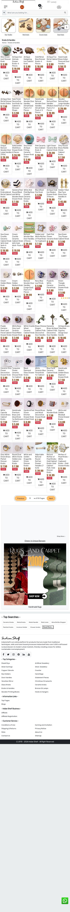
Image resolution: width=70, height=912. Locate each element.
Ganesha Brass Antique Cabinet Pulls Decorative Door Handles (52, 330)
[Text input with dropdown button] (37, 12)
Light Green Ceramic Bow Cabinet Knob (52, 148)
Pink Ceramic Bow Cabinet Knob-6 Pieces (40, 149)
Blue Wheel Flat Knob (39, 191)
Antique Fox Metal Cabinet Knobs (52, 59)
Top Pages (5, 700)
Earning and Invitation (43, 725)
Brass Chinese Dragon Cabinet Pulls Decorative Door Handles (40, 330)
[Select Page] (31, 498)
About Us (38, 732)
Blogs (3, 704)
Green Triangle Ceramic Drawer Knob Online (63, 285)
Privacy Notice (40, 728)
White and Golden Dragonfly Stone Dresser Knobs (28, 460)
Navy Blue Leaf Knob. (39, 282)
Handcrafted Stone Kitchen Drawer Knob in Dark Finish (29, 414)
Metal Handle (33, 622)
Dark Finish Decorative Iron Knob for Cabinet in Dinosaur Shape (17, 104)
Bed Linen (44, 622)
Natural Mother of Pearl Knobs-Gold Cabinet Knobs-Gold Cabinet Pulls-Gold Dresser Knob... (52, 463)
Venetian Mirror (7, 681)
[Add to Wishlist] (9, 50)
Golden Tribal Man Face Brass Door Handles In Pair (63, 194)
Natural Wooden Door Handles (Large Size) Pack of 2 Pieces (29, 286)
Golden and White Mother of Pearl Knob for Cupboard (40, 237)
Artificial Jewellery (42, 663)
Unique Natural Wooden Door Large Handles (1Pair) (6, 150)
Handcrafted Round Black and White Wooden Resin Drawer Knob (17, 194)
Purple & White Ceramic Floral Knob (51, 284)
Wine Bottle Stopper (59, 622)
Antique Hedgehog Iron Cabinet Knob (28, 60)
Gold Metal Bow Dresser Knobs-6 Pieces (40, 60)
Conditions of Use (8, 725)
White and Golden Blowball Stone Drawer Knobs (63, 414)
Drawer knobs (35, 627)
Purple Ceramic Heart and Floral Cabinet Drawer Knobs (6, 330)
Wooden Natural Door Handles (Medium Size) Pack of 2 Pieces (52, 104)
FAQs (3, 732)
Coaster (38, 670)
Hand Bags (39, 674)
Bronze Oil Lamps (41, 688)
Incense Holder (22, 627)
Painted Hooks (8, 627)
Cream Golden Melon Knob (6, 283)
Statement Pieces (42, 677)
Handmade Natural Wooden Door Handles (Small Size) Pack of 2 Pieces (40, 106)
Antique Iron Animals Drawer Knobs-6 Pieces (17, 61)
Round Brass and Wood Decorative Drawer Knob (40, 413)
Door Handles (6, 677)
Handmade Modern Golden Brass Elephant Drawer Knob (63, 372)
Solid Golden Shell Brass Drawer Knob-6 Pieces (17, 149)
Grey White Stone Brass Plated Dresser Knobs (5, 459)
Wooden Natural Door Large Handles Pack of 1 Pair (64, 102)
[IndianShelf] (18, 2)
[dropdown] (4, 12)
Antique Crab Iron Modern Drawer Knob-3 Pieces (52, 193)
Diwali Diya (5, 663)
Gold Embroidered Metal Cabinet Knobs (6, 193)
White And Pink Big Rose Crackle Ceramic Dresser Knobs (29, 195)
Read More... (48, 627)
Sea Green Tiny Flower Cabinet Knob (63, 236)
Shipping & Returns (8, 728)
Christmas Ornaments (43, 681)
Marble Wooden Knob (52, 411)
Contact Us (5, 736)
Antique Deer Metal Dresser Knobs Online (6, 101)
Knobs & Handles (7, 688)
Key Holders (6, 674)
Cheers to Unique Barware (35, 541)
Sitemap (38, 736)
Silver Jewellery (41, 667)
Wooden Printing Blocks (10, 692)
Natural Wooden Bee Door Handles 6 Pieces (29, 237)
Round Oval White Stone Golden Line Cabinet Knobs (17, 459)
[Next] (51, 498)
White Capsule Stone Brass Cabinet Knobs (5, 414)
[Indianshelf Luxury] (52, 2)
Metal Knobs (21, 622)
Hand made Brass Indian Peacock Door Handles (63, 60)
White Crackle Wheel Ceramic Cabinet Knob (29, 329)
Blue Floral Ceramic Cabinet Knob (52, 370)
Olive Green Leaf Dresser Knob (6, 59)
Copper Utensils (7, 670)
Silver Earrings (7, 667)
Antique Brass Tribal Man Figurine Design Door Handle (64, 330)
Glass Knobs (6, 685)
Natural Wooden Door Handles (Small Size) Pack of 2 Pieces (29, 104)
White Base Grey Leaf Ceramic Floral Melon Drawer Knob (17, 330)
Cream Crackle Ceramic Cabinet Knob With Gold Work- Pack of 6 (17, 241)
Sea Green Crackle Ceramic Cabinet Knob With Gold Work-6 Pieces (6, 241)
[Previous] (21, 498)
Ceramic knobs (41, 685)
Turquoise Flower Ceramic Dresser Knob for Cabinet (17, 372)
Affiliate (4, 713)
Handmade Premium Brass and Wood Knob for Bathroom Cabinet (17, 416)
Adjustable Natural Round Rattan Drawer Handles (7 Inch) (39, 461)
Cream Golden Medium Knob (17, 283)
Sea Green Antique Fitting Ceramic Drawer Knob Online (29, 151)
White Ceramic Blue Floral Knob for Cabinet (40, 371)
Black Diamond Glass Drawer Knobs (29, 371)
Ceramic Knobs (8, 622)
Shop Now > (61, 536)
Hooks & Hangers (41, 692)
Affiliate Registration (9, 716)
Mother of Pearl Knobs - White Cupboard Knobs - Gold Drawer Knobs (63, 460)
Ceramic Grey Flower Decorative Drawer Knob (6, 371)
